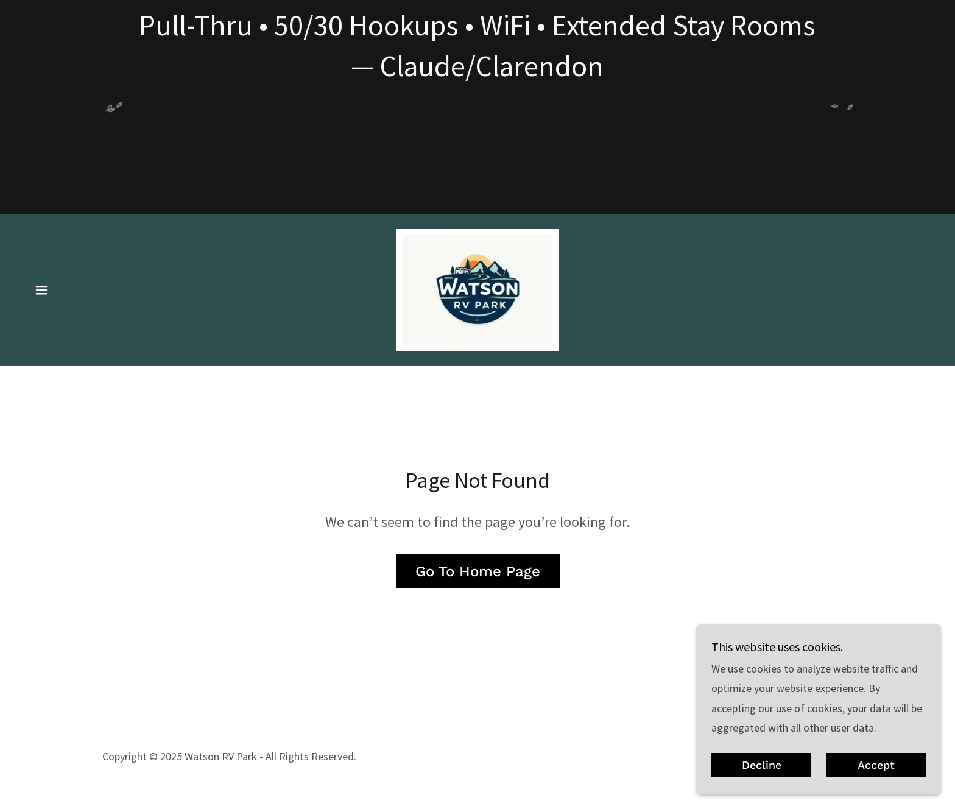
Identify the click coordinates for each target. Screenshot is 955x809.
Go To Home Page (477, 571)
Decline (761, 765)
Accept (876, 765)
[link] (477, 288)
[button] (41, 290)
